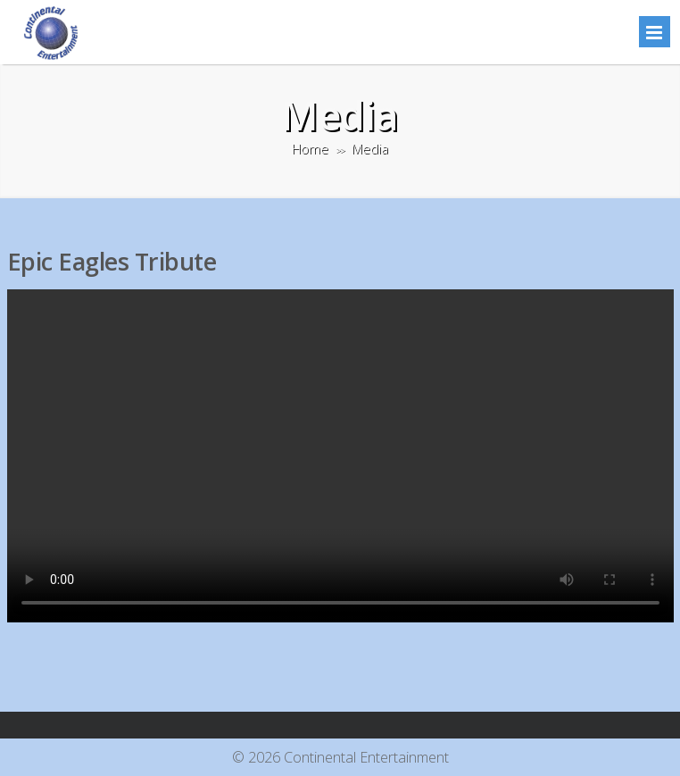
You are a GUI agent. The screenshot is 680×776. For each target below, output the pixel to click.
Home (310, 148)
